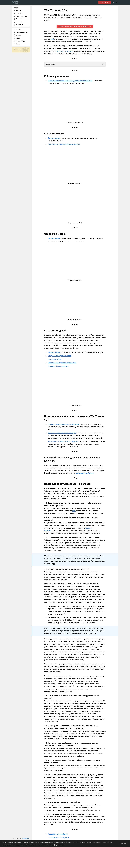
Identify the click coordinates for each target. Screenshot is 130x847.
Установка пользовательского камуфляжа (63, 441)
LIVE (52, 39)
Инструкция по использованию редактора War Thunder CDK (70, 81)
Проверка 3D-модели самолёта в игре (62, 363)
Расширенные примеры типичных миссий (64, 144)
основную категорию (64, 51)
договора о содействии (84, 473)
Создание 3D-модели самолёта (59, 356)
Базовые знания (54, 138)
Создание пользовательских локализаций (63, 424)
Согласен (123, 843)
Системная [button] (25, 838)
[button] (13, 839)
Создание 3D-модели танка (58, 366)
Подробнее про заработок (57, 834)
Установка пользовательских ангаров (62, 433)
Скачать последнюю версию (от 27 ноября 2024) (75, 26)
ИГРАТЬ (105, 2)
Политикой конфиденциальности (55, 845)
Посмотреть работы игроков (58, 838)
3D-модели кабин (54, 359)
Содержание (50, 64)
